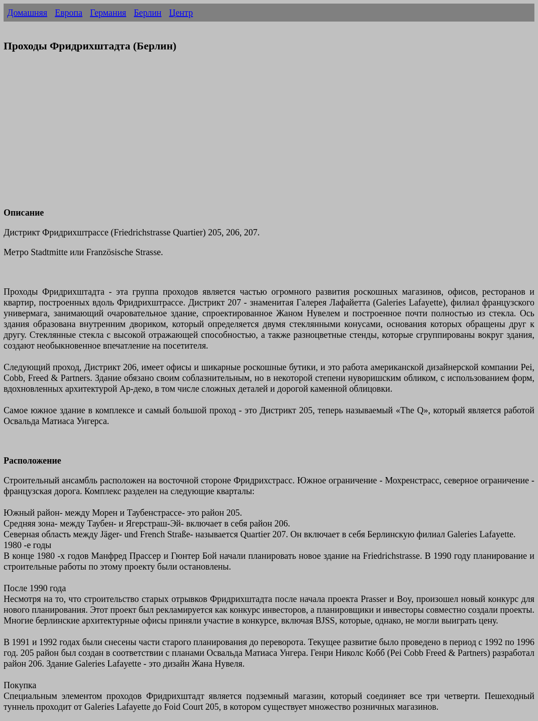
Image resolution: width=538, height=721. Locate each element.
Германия (108, 13)
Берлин (147, 13)
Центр (181, 13)
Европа (68, 13)
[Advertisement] (269, 135)
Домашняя (27, 13)
